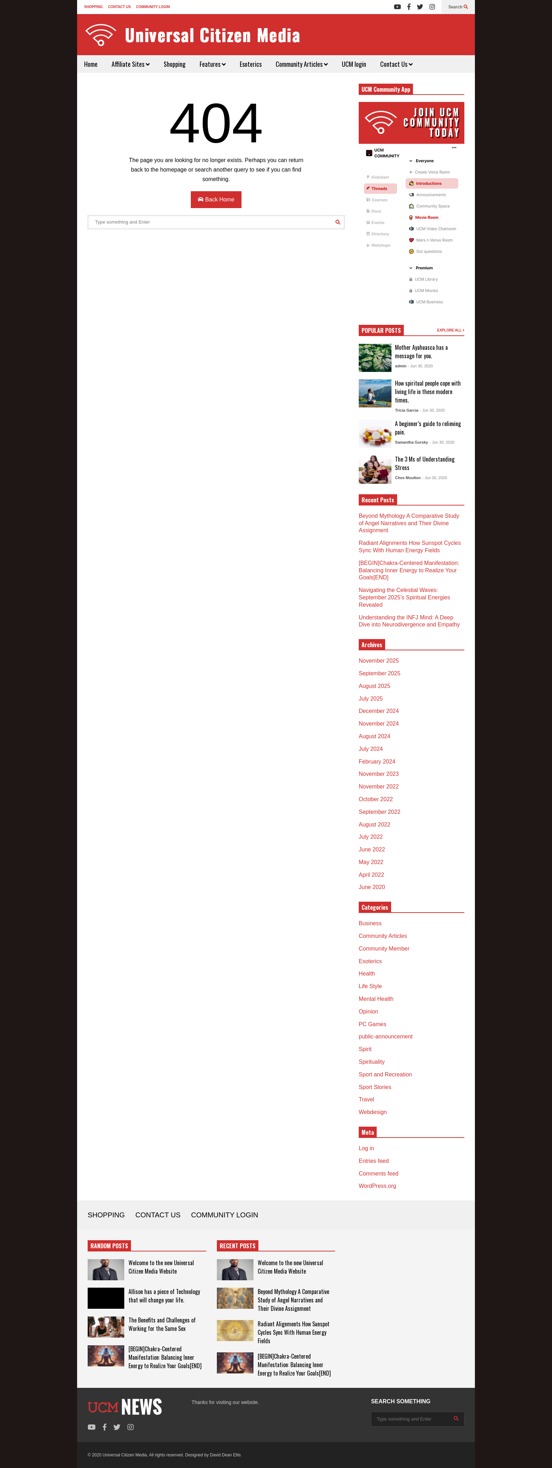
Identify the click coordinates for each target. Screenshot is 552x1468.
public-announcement (386, 1036)
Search (458, 7)
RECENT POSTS (238, 1246)
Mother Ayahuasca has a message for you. (421, 351)
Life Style (370, 986)
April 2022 (371, 875)
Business (370, 923)
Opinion (368, 1012)
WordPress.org (377, 1186)
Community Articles (302, 64)
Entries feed (374, 1161)
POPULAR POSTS (381, 330)
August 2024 (374, 736)
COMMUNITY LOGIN (153, 7)
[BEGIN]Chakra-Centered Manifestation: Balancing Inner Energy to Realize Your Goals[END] (409, 570)
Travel (366, 1099)
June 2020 (372, 887)
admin (400, 366)
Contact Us (396, 64)
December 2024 (379, 711)
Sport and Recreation (385, 1074)
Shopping (175, 64)
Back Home (216, 199)
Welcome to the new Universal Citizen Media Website (161, 1266)
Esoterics (251, 64)
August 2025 (374, 686)
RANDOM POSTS (109, 1246)
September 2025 (379, 673)
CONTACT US (119, 7)
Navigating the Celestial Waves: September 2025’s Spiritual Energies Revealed (404, 597)
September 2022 (379, 812)
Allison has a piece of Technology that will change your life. (164, 1295)
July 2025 (371, 699)
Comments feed (379, 1174)
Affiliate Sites (131, 64)
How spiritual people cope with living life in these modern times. (428, 391)
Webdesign (373, 1112)
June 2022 (372, 849)
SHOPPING (93, 7)
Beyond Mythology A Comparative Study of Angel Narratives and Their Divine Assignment (409, 523)
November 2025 (379, 661)
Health (367, 974)
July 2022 (371, 837)
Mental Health (376, 999)
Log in (366, 1148)
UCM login (354, 64)
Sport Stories (375, 1087)
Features (213, 64)
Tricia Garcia (406, 410)
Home (91, 64)
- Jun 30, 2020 (420, 366)
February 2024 (377, 762)
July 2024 (371, 749)
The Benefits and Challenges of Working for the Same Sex (162, 1324)
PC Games (372, 1024)
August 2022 (374, 825)
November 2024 (379, 724)
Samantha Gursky (411, 442)
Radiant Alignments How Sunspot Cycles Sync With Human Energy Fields (294, 1332)
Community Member (384, 949)
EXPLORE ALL (450, 330)
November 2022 (379, 787)
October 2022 (376, 799)
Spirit (365, 1049)
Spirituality (372, 1062)
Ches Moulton (408, 478)
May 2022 (371, 862)
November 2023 (379, 774)
